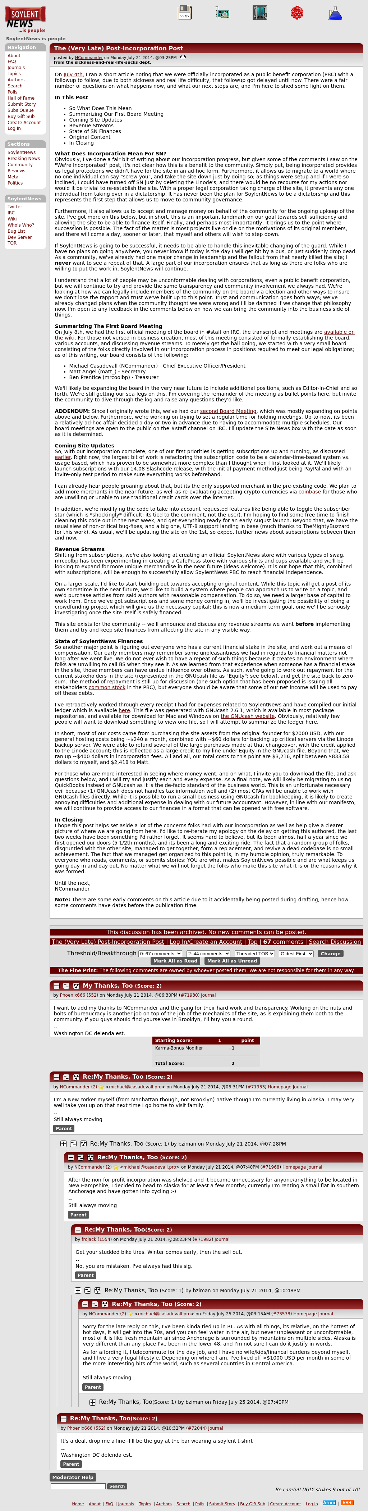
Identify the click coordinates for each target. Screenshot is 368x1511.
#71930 (189, 995)
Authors (16, 79)
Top (253, 941)
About (14, 55)
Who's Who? (21, 225)
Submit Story (22, 104)
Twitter (15, 206)
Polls (12, 92)
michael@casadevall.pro (135, 1086)
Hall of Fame (21, 98)
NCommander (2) (78, 1086)
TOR (12, 243)
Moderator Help (72, 1477)
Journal (208, 995)
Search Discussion (335, 941)
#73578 (281, 1313)
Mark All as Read (175, 961)
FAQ (12, 61)
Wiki (12, 219)
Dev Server (20, 237)
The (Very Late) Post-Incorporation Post (118, 48)
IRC (11, 212)
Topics (14, 73)
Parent (64, 1128)
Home (78, 1504)
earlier (63, 457)
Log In (14, 128)
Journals (16, 67)
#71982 (203, 1239)
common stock (107, 687)
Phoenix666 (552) (79, 995)
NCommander (89, 57)
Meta (13, 176)
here (124, 710)
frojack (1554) (97, 1239)
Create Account (24, 122)
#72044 (196, 1428)
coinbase (310, 492)
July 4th (73, 74)
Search (15, 85)
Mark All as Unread (232, 961)
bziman (187, 1144)
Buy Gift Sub (21, 116)
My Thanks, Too (108, 985)
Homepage (279, 1086)
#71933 (256, 1086)
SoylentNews (25, 19)
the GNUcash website (248, 716)
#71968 (270, 1167)
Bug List (16, 231)
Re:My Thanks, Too (113, 1076)
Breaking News (24, 158)
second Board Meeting (228, 411)
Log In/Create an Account (206, 941)
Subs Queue (21, 110)
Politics (15, 183)
